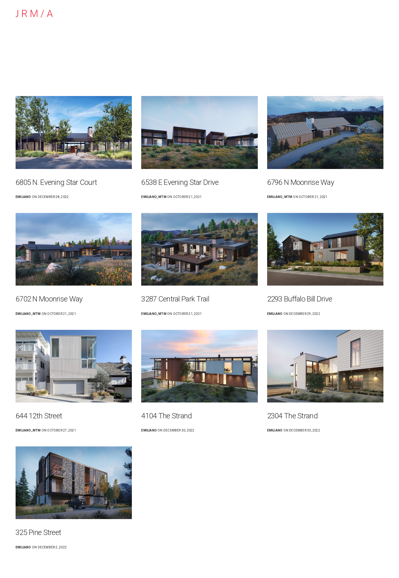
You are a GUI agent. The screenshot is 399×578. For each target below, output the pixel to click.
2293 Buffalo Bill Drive (299, 299)
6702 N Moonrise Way (49, 299)
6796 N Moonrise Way (300, 182)
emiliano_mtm (153, 197)
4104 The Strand (166, 416)
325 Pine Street (38, 532)
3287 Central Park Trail (175, 299)
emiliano (23, 197)
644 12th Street (39, 416)
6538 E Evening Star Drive (180, 182)
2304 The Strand (292, 416)
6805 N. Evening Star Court (56, 182)
